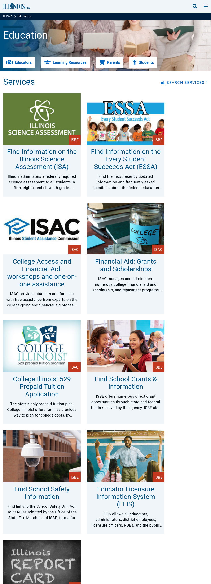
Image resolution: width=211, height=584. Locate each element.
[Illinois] (8, 16)
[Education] (24, 16)
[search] (195, 6)
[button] (19, 62)
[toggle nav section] (205, 6)
